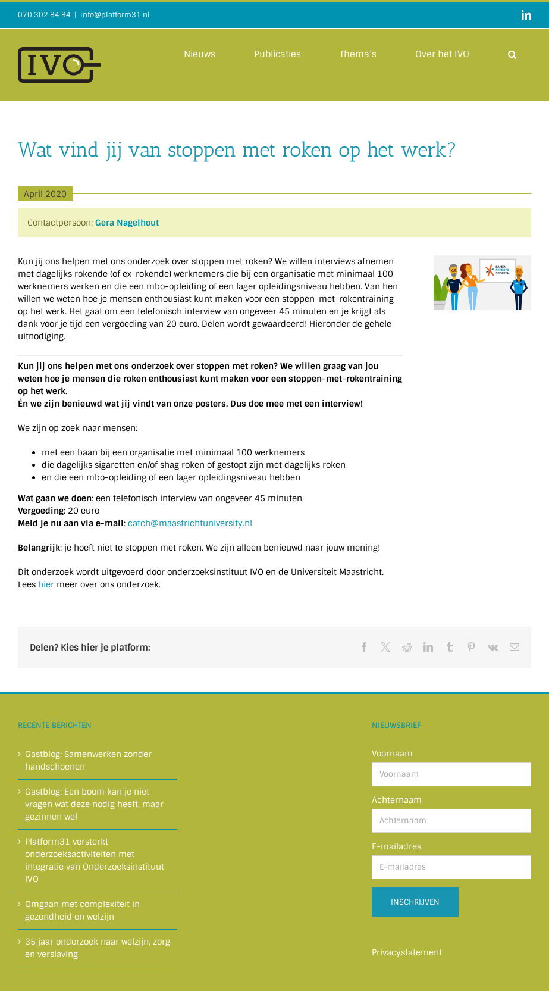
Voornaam (392, 753)
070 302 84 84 (44, 15)
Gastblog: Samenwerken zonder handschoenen (88, 760)
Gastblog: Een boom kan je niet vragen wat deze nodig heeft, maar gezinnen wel (94, 804)
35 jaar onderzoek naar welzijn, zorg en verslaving (97, 947)
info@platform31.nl (115, 15)
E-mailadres (396, 846)
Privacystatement (407, 952)
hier (46, 584)
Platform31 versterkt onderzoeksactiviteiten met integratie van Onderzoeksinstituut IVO (94, 860)
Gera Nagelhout (127, 222)
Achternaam (397, 800)
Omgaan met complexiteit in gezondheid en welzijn (82, 910)
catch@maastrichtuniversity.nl (190, 523)
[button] (512, 54)
